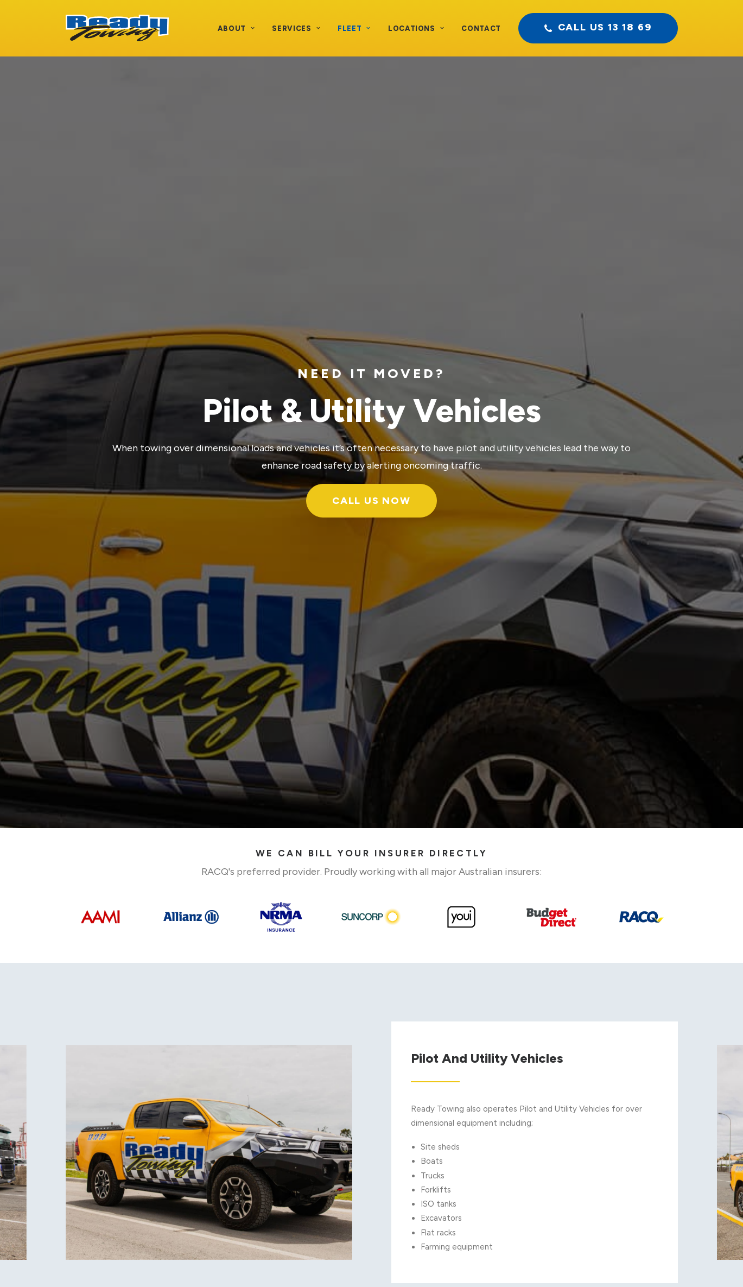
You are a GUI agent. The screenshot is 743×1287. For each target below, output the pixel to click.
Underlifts (421, 1116)
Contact (481, 28)
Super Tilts (423, 1145)
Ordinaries (422, 1045)
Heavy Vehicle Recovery (261, 1088)
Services (296, 28)
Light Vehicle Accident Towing (272, 1045)
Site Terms (387, 1260)
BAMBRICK (550, 1260)
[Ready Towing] (117, 28)
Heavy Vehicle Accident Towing (275, 1059)
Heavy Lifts (425, 1088)
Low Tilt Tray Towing (442, 1130)
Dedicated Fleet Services (263, 1159)
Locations (416, 28)
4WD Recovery (431, 1159)
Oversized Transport (254, 1145)
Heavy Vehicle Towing (257, 1102)
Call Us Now (371, 250)
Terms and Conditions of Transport (237, 1260)
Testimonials (52, 1059)
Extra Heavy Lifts (435, 1102)
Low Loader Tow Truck (258, 1116)
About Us (46, 1045)
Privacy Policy (334, 1260)
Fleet (354, 28)
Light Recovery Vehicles (261, 1073)
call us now (552, 904)
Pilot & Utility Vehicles (444, 1173)
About (236, 28)
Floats (414, 1073)
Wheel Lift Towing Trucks (450, 1059)
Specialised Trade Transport (268, 1130)
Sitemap (430, 1260)
